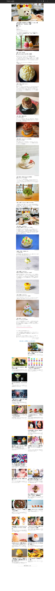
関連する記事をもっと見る (27, 565)
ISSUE (12, 454)
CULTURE (13, 469)
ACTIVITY (13, 405)
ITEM (12, 373)
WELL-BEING (29, 500)
